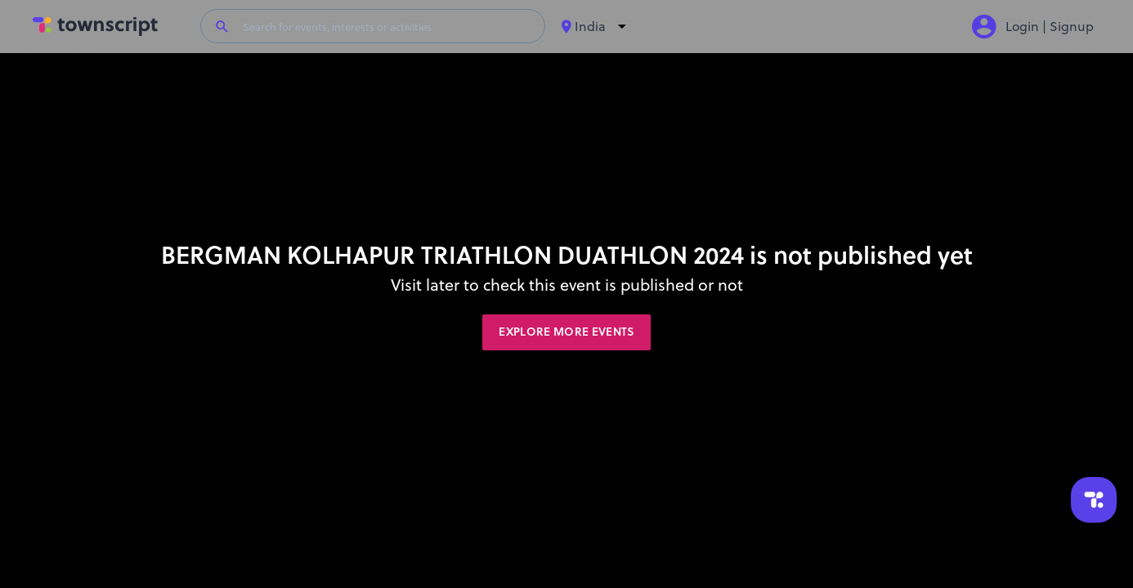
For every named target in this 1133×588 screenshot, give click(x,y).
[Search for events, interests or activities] (387, 26)
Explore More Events (566, 332)
